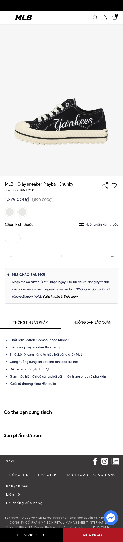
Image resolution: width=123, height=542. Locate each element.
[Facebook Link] (95, 461)
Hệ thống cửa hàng (24, 503)
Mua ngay (93, 535)
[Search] (95, 17)
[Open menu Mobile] (8, 17)
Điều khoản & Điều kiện (60, 297)
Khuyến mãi (17, 486)
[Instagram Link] (104, 461)
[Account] (105, 17)
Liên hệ (13, 495)
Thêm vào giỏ (30, 535)
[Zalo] (115, 461)
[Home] (23, 17)
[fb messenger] (111, 517)
